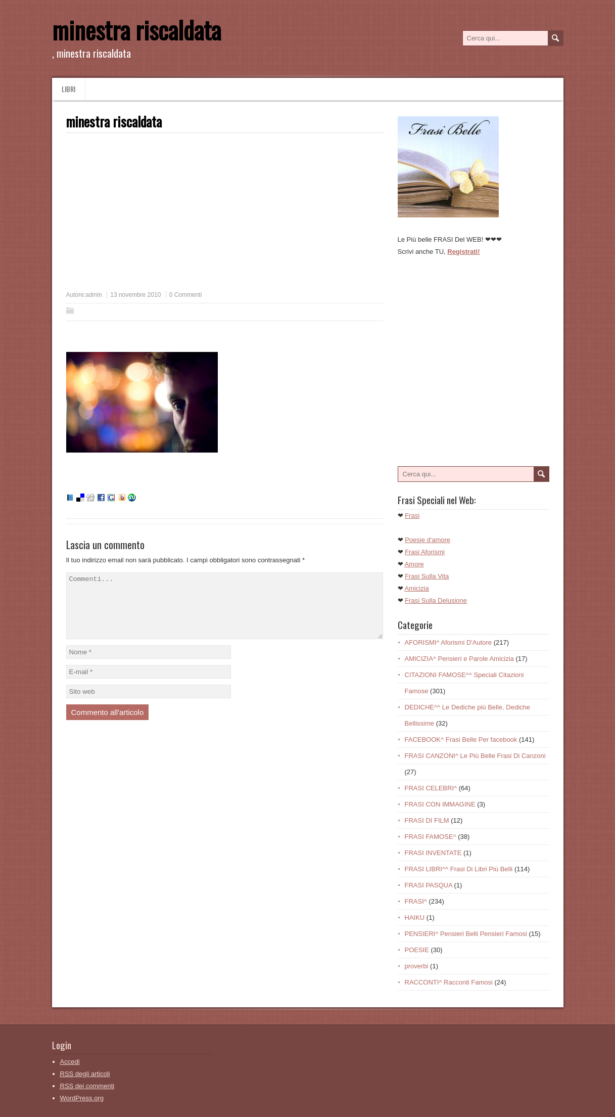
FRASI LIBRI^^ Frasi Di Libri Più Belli (459, 869)
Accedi (70, 1061)
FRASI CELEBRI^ (431, 788)
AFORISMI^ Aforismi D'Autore (448, 642)
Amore (413, 564)
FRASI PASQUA (428, 885)
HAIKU (415, 917)
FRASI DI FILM (427, 820)
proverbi (417, 966)
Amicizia (416, 588)
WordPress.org (82, 1098)
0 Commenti (185, 294)
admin (93, 294)
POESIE (417, 950)
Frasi (412, 515)
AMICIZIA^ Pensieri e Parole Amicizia (459, 658)
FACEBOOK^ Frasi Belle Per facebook (461, 739)
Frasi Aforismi (425, 552)
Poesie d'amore (427, 540)
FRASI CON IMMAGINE (440, 804)
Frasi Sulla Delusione (436, 600)
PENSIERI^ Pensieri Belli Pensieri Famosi (466, 933)
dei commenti (87, 1086)
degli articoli (85, 1074)
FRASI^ (416, 901)
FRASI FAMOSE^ (430, 836)
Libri (68, 88)
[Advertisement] (151, 215)
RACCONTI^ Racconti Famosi (449, 982)
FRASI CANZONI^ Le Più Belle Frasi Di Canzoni (475, 755)
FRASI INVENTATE (433, 853)
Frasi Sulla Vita (427, 576)
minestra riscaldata (136, 30)
